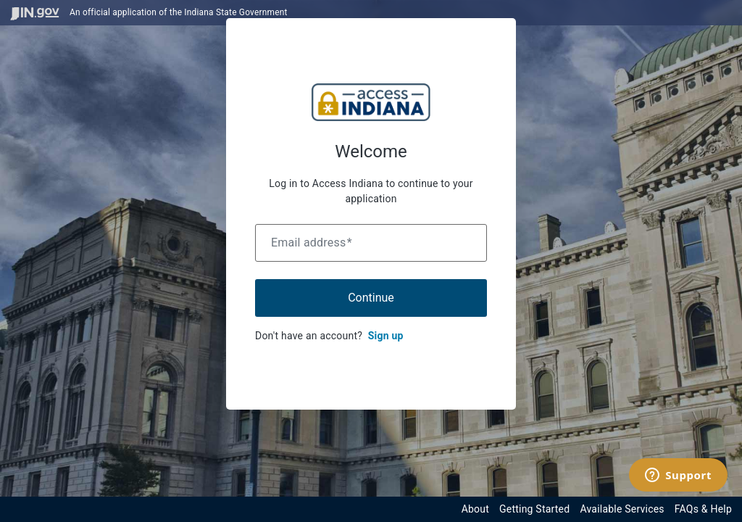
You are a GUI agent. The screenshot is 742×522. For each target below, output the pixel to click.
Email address (311, 242)
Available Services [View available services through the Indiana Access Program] (622, 509)
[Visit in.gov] (34, 12)
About (475, 509)
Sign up (386, 335)
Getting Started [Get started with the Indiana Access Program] (534, 509)
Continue (371, 297)
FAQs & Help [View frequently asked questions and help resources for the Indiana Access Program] (703, 509)
